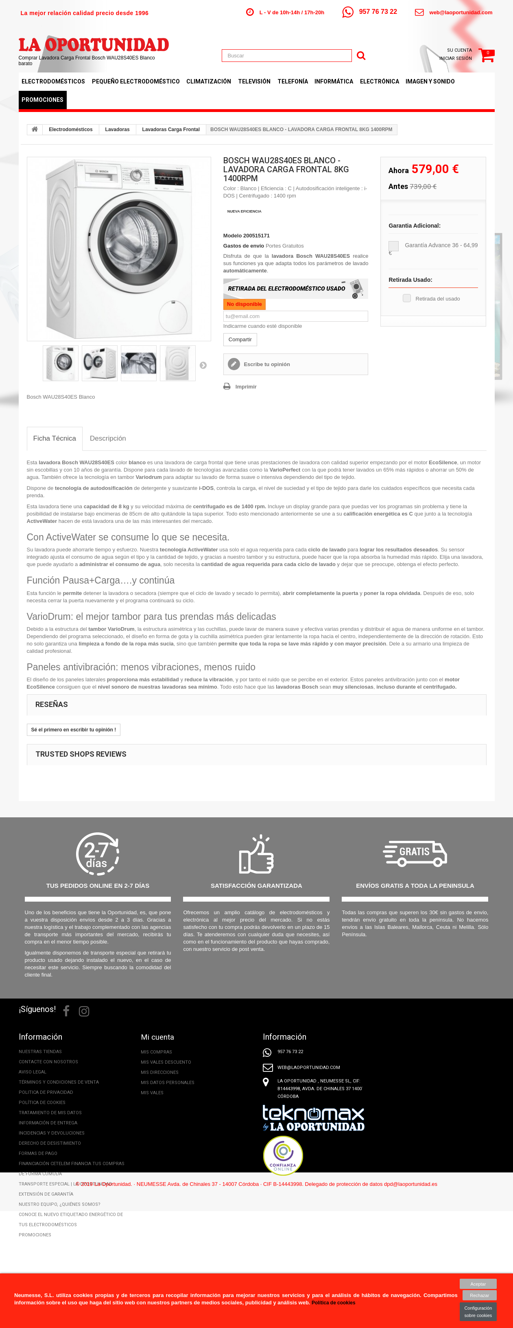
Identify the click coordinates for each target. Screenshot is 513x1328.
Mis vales (152, 1092)
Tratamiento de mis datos (50, 1112)
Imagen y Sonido (430, 81)
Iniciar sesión (455, 58)
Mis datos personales (167, 1082)
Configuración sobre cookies (478, 1312)
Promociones (42, 100)
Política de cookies (42, 1102)
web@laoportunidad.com (461, 12)
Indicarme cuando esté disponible (262, 326)
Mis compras (156, 1051)
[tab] (55, 439)
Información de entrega (48, 1123)
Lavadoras (117, 129)
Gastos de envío (243, 246)
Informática (333, 81)
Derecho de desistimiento (50, 1143)
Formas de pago (38, 1153)
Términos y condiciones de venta (59, 1082)
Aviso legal (32, 1072)
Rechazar (478, 1295)
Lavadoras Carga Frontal (171, 129)
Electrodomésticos (53, 81)
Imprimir (246, 387)
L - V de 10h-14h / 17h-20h (292, 12)
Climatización (208, 81)
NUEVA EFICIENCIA (244, 211)
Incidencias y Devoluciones (52, 1133)
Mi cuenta (158, 1037)
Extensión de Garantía (46, 1194)
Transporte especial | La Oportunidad (65, 1184)
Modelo (232, 236)
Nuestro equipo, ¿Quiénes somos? (59, 1204)
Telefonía (292, 81)
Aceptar (478, 1283)
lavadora (50, 462)
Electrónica (379, 81)
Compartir (240, 339)
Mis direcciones (160, 1072)
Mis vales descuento (166, 1062)
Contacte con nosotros (48, 1062)
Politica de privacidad (46, 1092)
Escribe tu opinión (266, 364)
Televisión (254, 81)
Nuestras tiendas (40, 1051)
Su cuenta (459, 50)
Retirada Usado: (410, 280)
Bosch (70, 462)
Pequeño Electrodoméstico (136, 81)
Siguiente (203, 365)
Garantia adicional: (415, 225)
